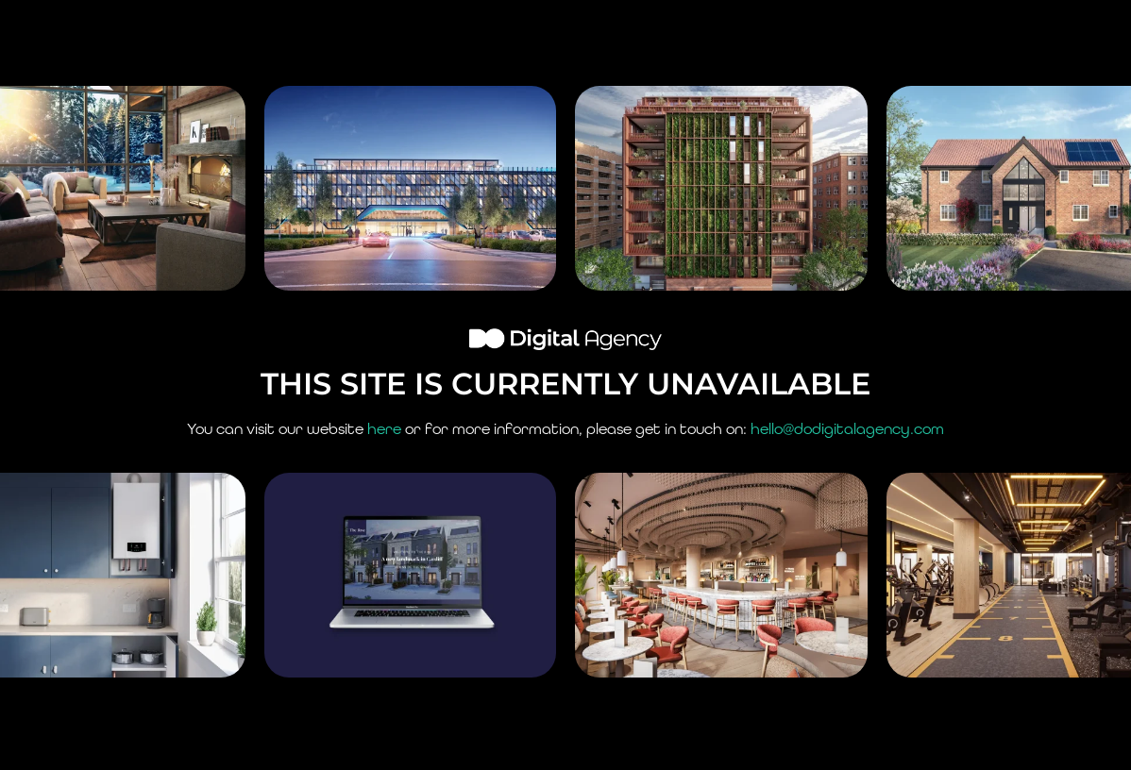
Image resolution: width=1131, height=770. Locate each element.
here (384, 429)
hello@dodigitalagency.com (847, 429)
